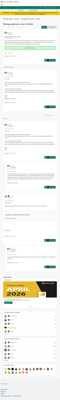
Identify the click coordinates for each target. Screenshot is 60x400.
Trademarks (3, 393)
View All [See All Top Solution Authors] (6, 334)
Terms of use (3, 391)
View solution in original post (10, 98)
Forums (17, 19)
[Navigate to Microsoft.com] (4, 1)
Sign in (45, 7)
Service (38, 19)
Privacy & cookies (4, 389)
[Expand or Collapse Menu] (2, 4)
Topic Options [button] (52, 27)
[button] (44, 27)
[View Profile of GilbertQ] (11, 196)
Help (50, 7)
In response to (11, 168)
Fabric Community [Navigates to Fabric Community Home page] (14, 1)
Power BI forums (8, 19)
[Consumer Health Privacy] (16, 396)
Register (40, 7)
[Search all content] (43, 10)
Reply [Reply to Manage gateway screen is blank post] (53, 60)
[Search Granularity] (23, 10)
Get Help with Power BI (27, 19)
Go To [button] (54, 7)
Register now (42, 14)
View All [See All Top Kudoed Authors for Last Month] (6, 360)
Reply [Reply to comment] (53, 106)
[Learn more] (8, 303)
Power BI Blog (7, 230)
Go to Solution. (32, 48)
